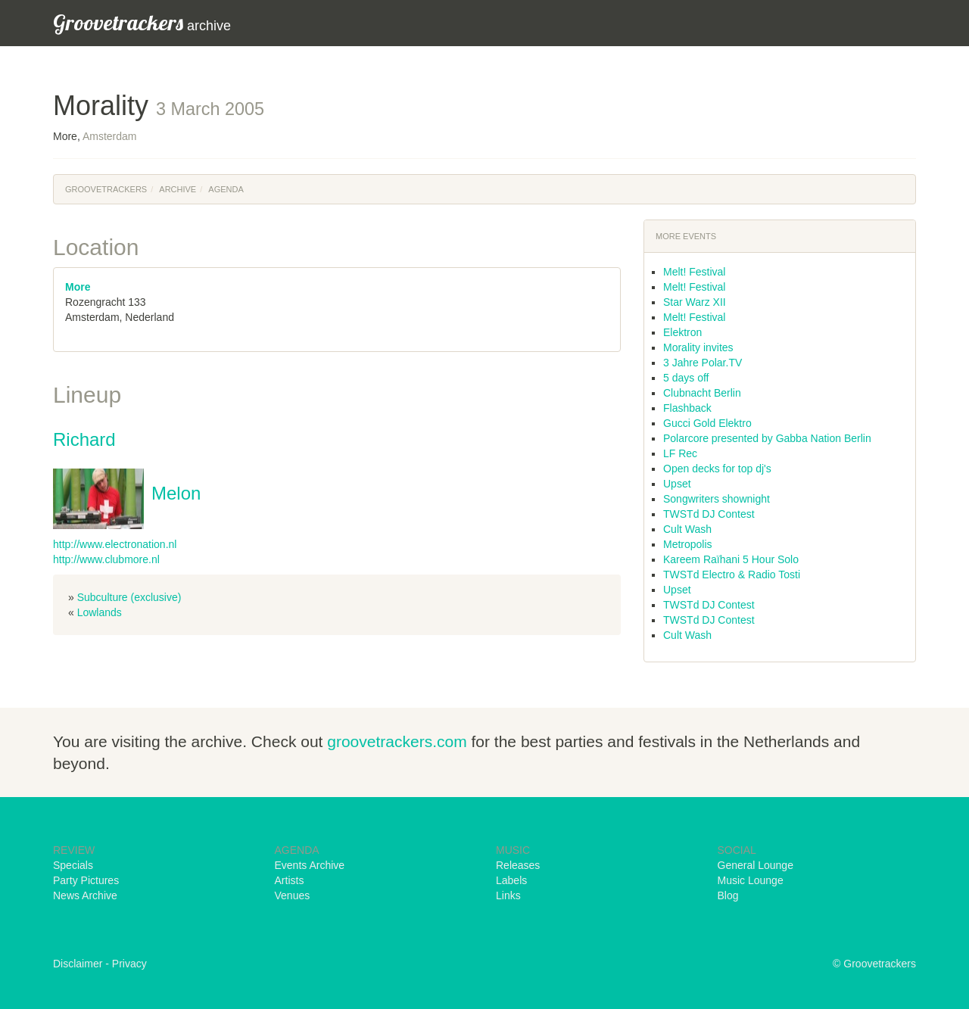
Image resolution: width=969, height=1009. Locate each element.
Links (508, 895)
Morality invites (698, 347)
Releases (518, 865)
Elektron (682, 332)
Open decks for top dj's (717, 468)
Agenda (225, 189)
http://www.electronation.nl (114, 544)
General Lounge (755, 865)
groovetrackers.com (396, 741)
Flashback (687, 408)
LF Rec (680, 453)
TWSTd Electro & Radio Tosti (731, 574)
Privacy (129, 964)
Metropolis (687, 544)
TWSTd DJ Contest (709, 514)
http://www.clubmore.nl (106, 559)
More (77, 287)
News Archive (85, 895)
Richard (84, 439)
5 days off (686, 378)
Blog (728, 895)
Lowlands (99, 612)
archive (142, 22)
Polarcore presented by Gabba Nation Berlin (767, 438)
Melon (176, 493)
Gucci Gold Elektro (707, 423)
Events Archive (310, 865)
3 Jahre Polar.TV (702, 363)
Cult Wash (687, 529)
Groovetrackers (106, 189)
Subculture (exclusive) (129, 597)
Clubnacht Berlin (702, 393)
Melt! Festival (694, 272)
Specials (73, 865)
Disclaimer (77, 964)
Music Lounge (751, 880)
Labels (511, 880)
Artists (289, 880)
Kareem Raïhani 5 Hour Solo (731, 559)
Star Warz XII (694, 302)
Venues (292, 895)
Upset (677, 484)
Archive (177, 189)
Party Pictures (86, 880)
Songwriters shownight (716, 499)
